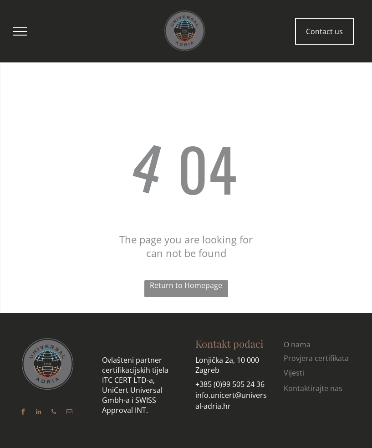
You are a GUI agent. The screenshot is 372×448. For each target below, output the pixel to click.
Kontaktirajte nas (313, 388)
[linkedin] (38, 413)
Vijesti (294, 373)
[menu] (20, 31)
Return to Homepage (186, 285)
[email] (69, 413)
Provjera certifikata (316, 358)
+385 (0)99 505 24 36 (230, 384)
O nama (119, 343)
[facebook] (22, 413)
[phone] (53, 413)
